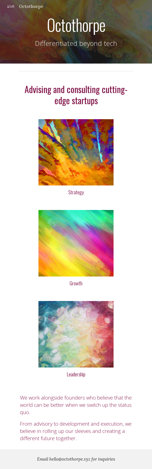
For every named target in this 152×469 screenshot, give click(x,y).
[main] (76, 32)
